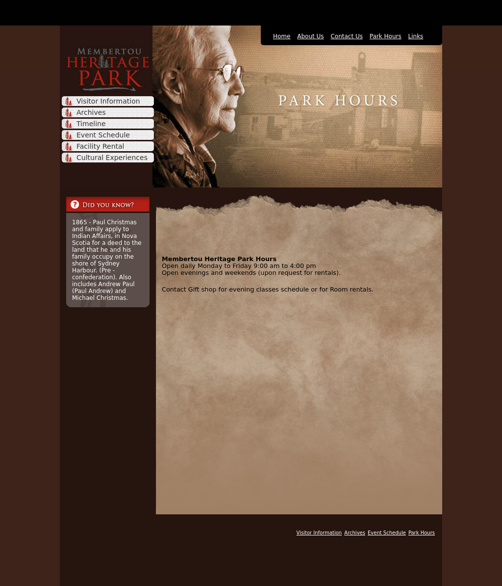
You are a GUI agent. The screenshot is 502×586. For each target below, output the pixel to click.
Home (281, 36)
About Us (310, 36)
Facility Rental (100, 146)
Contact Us (346, 36)
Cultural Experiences (112, 157)
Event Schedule (103, 135)
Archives (91, 112)
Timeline (91, 124)
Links (416, 36)
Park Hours (386, 36)
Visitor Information (108, 101)
